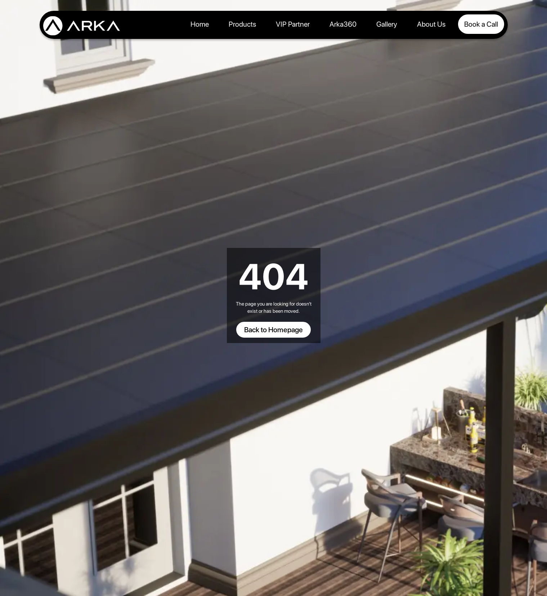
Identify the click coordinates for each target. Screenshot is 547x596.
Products (242, 24)
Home (199, 24)
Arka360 (343, 24)
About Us (431, 24)
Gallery (386, 24)
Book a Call (481, 24)
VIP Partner (293, 24)
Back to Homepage (273, 329)
